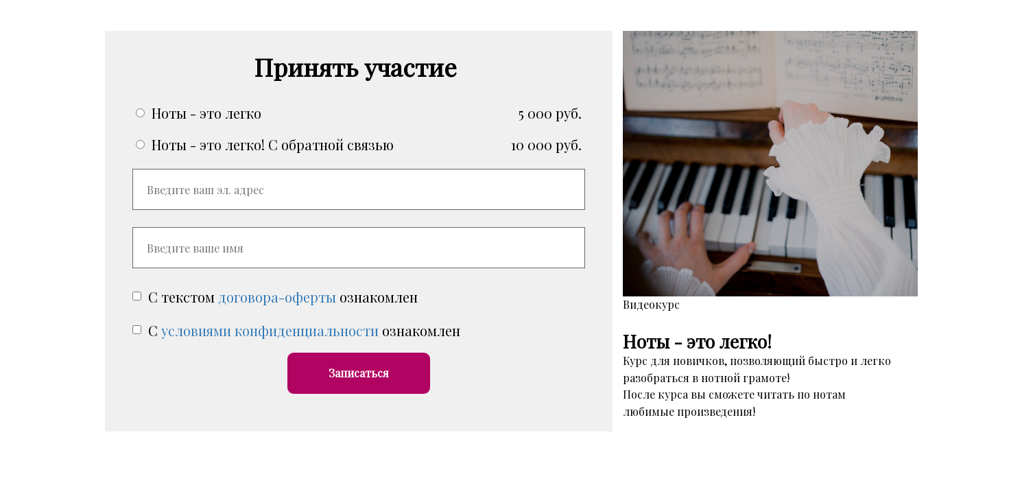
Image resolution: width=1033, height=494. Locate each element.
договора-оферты (277, 296)
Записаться (359, 373)
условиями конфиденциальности (270, 330)
